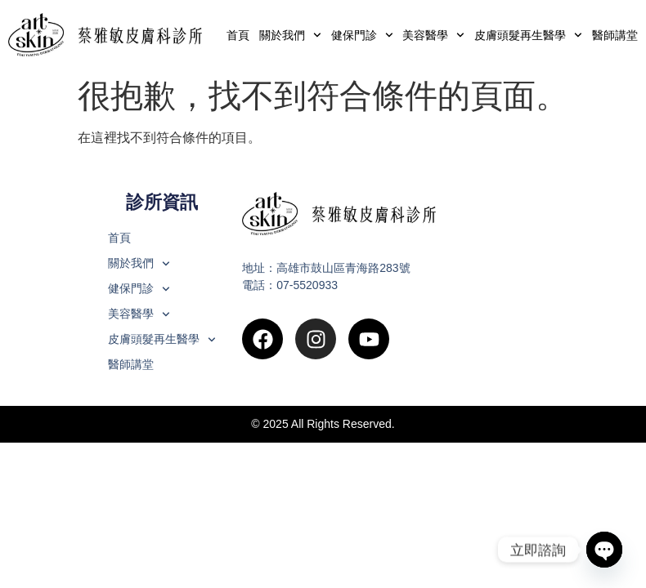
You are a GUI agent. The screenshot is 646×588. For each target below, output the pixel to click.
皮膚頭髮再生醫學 (528, 35)
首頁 (238, 35)
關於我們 (290, 35)
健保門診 (362, 35)
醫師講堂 (615, 35)
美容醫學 (433, 35)
